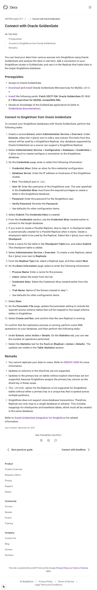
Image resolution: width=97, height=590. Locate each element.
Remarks (13, 48)
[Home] (10, 7)
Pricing (8, 480)
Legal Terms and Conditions (48, 584)
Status (8, 492)
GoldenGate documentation (24, 108)
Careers (9, 549)
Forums (9, 506)
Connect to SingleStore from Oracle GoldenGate (32, 43)
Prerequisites (15, 39)
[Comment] (55, 440)
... (28, 19)
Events (8, 517)
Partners (9, 555)
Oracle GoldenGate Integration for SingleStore (40, 417)
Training (9, 523)
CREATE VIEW (71, 362)
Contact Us (10, 538)
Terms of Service (80, 568)
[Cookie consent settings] (3, 586)
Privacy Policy (62, 568)
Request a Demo (13, 475)
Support (9, 486)
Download (14, 87)
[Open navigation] (90, 7)
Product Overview (13, 469)
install (29, 87)
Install (12, 96)
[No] (48, 440)
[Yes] (41, 440)
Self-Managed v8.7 (14, 19)
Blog (7, 544)
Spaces (8, 512)
